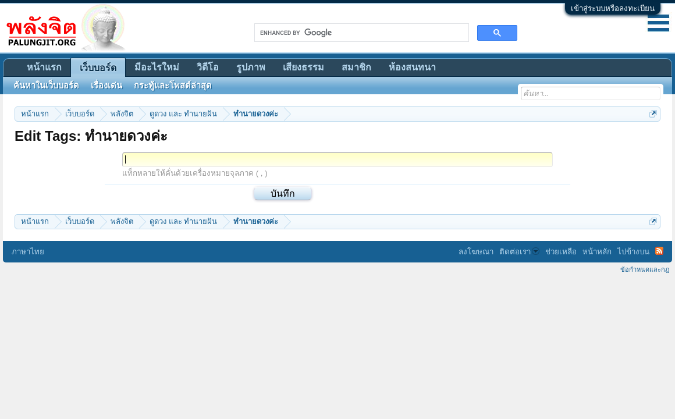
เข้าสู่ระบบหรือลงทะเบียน (613, 8)
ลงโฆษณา (476, 251)
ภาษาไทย (28, 251)
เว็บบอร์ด (98, 68)
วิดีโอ (208, 67)
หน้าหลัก (597, 251)
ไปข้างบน (633, 251)
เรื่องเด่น (106, 85)
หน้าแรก (44, 67)
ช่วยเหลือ (561, 251)
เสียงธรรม (303, 67)
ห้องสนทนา (412, 67)
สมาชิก (356, 67)
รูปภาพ (250, 67)
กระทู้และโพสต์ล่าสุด (173, 85)
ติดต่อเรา (519, 251)
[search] (360, 32)
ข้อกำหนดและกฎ (644, 269)
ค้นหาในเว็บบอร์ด (46, 85)
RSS (659, 251)
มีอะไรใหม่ (156, 67)
